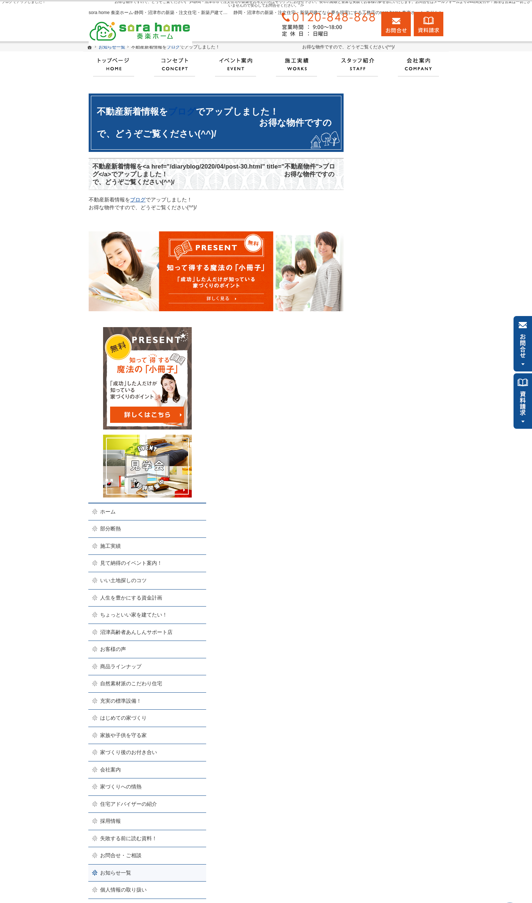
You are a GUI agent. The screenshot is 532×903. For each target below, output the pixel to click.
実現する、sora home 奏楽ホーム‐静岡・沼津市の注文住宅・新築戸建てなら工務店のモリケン (309, 888)
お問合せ (396, 24)
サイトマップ (382, 673)
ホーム (374, 278)
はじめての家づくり (389, 484)
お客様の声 (379, 415)
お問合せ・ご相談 (387, 622)
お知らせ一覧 (382, 639)
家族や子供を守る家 (389, 502)
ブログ (182, 111)
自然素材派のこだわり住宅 (397, 450)
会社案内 (376, 536)
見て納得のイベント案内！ (397, 330)
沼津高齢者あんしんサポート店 (402, 398)
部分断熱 (376, 295)
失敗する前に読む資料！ (394, 605)
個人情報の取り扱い (389, 656)
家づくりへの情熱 (387, 553)
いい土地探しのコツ (389, 347)
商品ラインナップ (387, 433)
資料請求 (428, 24)
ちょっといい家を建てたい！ (400, 381)
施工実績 (376, 312)
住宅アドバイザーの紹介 (394, 570)
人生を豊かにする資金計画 (397, 364)
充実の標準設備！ (387, 467)
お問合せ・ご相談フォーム (404, 853)
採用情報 (376, 587)
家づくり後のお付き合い (394, 519)
